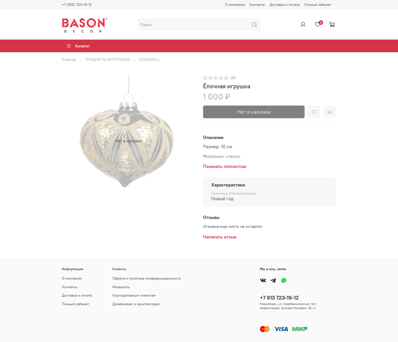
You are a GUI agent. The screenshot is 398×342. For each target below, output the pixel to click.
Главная (69, 59)
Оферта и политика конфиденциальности (146, 278)
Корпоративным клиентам (134, 295)
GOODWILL (149, 59)
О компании (235, 4)
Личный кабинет (317, 4)
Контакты (257, 4)
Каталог (78, 45)
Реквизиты (121, 287)
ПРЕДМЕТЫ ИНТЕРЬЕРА (107, 59)
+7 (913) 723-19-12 (77, 4)
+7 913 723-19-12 (279, 297)
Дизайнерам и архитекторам (136, 304)
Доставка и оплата (285, 4)
